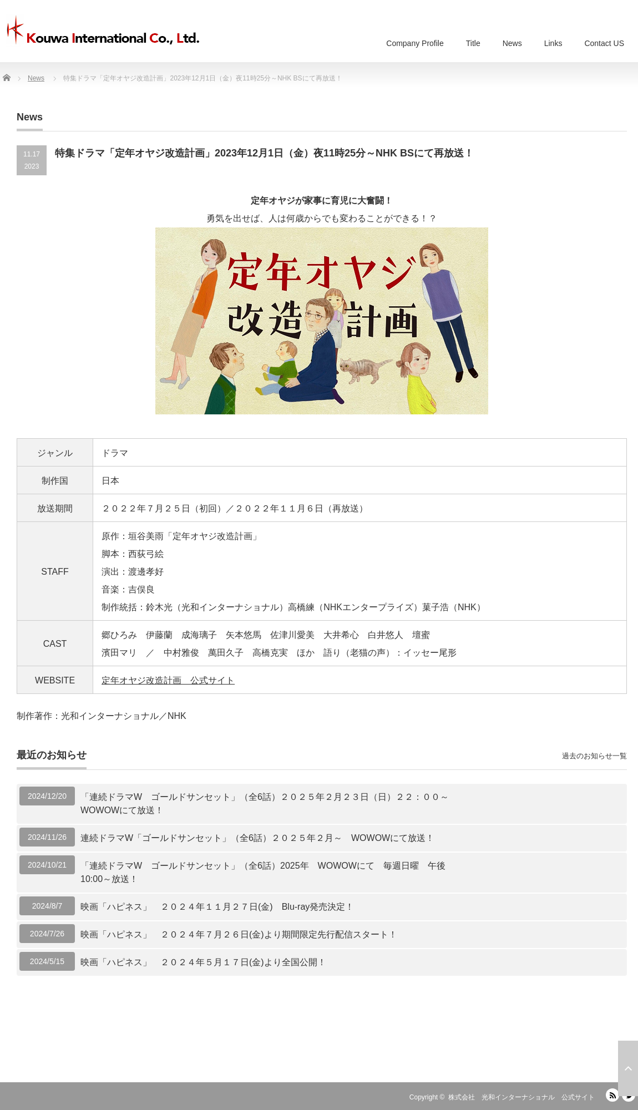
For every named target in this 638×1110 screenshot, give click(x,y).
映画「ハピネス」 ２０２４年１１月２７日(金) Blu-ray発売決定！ (217, 906)
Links (553, 43)
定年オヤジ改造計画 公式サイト (168, 680)
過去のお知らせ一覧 (594, 756)
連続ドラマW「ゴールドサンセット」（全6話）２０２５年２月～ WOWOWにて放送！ (257, 838)
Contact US (604, 43)
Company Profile (415, 43)
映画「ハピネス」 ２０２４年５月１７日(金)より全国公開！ (203, 962)
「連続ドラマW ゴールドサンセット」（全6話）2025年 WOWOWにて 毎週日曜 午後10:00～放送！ (262, 872)
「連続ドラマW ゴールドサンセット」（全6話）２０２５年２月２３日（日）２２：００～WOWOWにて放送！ (264, 803)
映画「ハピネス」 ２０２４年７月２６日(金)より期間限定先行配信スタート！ (238, 934)
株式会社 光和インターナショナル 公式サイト (521, 1097)
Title (473, 43)
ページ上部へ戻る (628, 1068)
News (512, 43)
